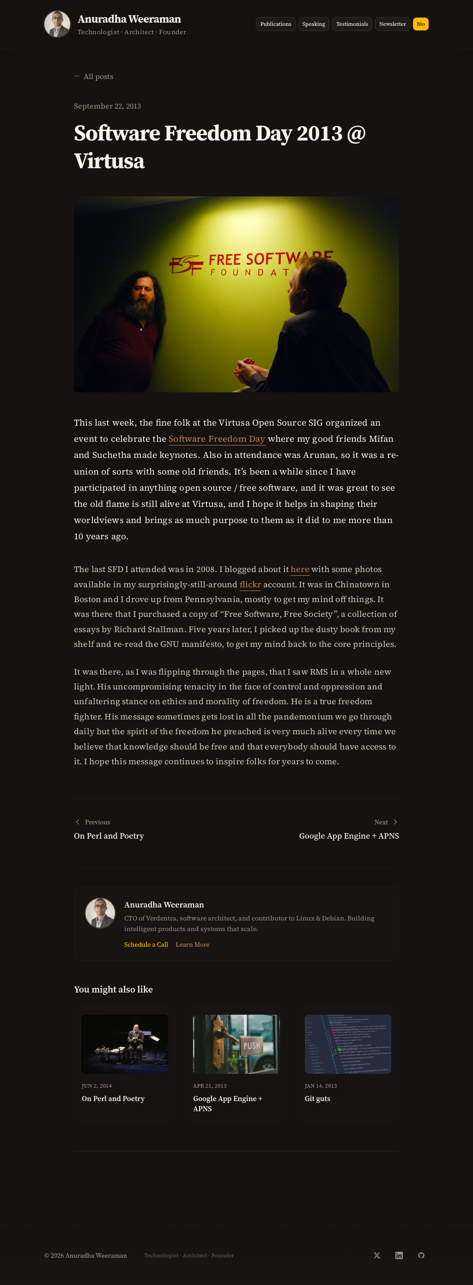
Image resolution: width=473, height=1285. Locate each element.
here (300, 569)
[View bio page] (57, 24)
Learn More (192, 944)
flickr (250, 584)
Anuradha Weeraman (164, 904)
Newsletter (392, 24)
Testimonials (352, 24)
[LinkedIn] (399, 1255)
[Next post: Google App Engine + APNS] (320, 829)
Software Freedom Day (217, 438)
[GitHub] (421, 1255)
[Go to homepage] (132, 24)
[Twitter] (377, 1255)
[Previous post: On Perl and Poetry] (152, 829)
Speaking (314, 24)
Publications (275, 24)
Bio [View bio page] (421, 24)
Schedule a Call (146, 944)
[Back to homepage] (93, 76)
